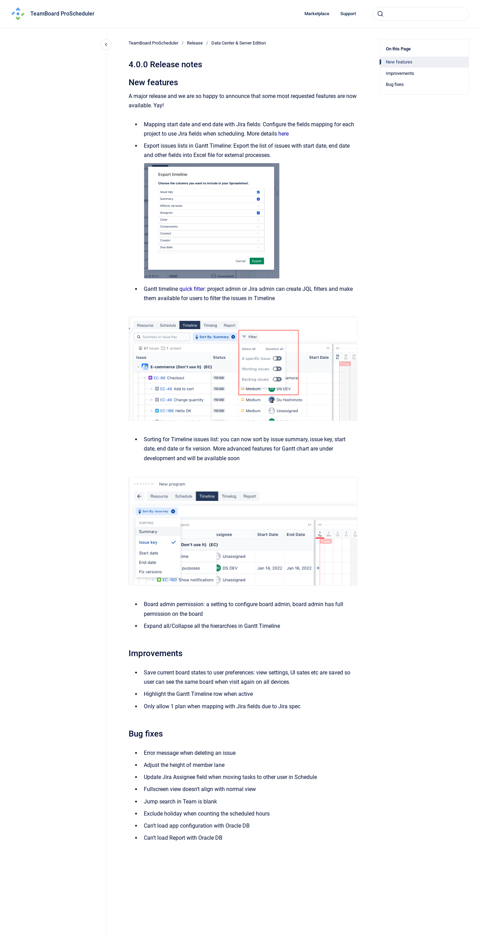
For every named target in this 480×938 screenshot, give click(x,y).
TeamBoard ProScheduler (62, 13)
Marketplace (316, 13)
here (283, 133)
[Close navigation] (106, 44)
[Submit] (380, 13)
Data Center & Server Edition (238, 43)
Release (195, 43)
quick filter (191, 289)
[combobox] (421, 13)
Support (348, 13)
